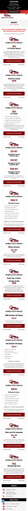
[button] (26, 14)
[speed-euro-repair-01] (7, 15)
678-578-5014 (14, 1)
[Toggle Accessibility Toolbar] (3, 501)
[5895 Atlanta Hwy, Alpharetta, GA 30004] (4, 493)
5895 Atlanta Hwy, (14, 4)
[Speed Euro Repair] (4, 490)
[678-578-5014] (4, 496)
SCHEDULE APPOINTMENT (14, 61)
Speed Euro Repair (10, 489)
